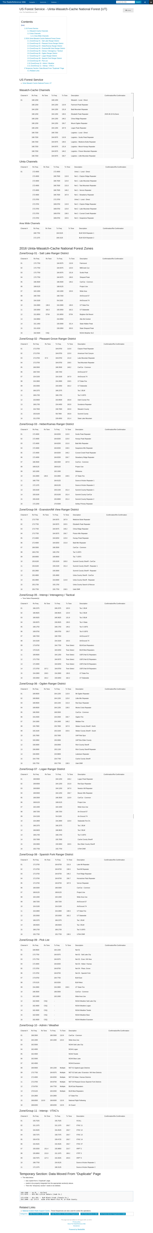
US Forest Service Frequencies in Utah (113, 1214)
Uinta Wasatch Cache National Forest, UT (37, 83)
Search (138, 2)
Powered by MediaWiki (77, 1229)
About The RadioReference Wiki (77, 1224)
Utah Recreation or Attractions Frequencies (64, 1214)
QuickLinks (43, 2)
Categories (23, 1214)
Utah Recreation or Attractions (38, 1214)
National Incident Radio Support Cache (36, 1211)
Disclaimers (76, 1226)
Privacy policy (76, 1222)
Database (54, 2)
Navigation (32, 2)
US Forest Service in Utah (89, 1214)
